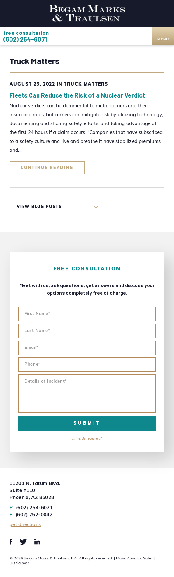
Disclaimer (19, 563)
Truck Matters (86, 84)
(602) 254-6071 (25, 39)
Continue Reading (47, 168)
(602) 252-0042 (31, 515)
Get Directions (25, 525)
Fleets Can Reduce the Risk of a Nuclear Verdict (77, 95)
